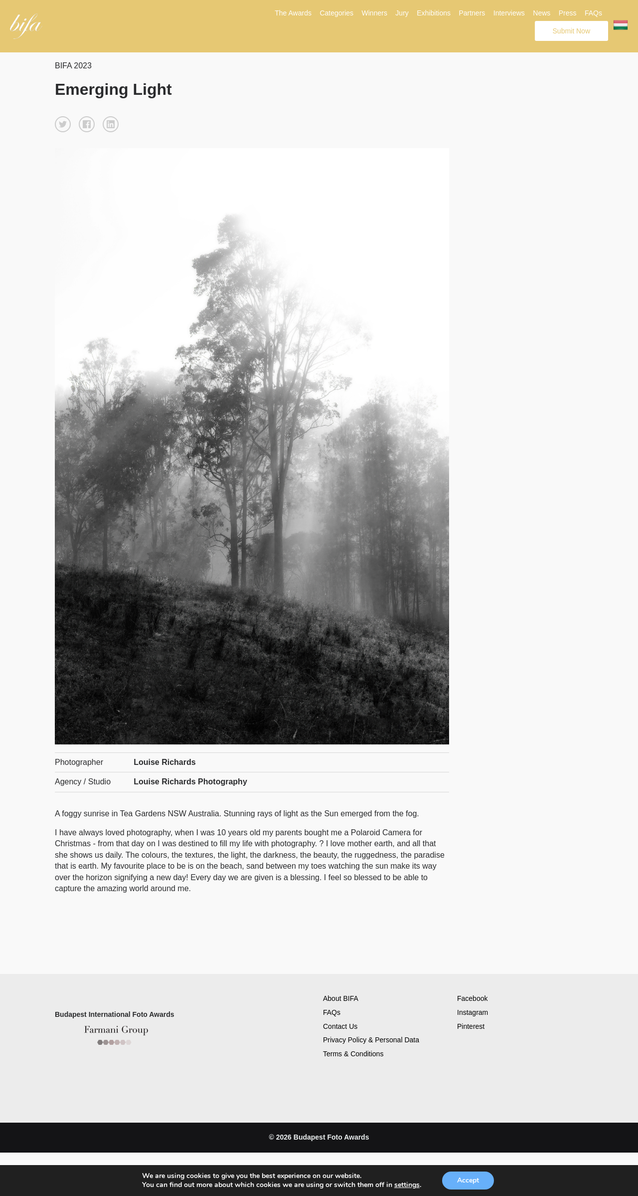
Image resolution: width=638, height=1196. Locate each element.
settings (407, 1185)
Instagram (472, 1012)
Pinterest (470, 1026)
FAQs (593, 12)
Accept (468, 1180)
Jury (401, 12)
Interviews (509, 12)
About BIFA (340, 998)
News (541, 12)
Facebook (472, 998)
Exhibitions (434, 12)
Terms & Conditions (353, 1054)
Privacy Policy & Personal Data (371, 1040)
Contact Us (340, 1026)
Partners (472, 12)
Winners (374, 12)
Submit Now (571, 30)
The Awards (293, 12)
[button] (63, 124)
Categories (336, 12)
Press (568, 12)
